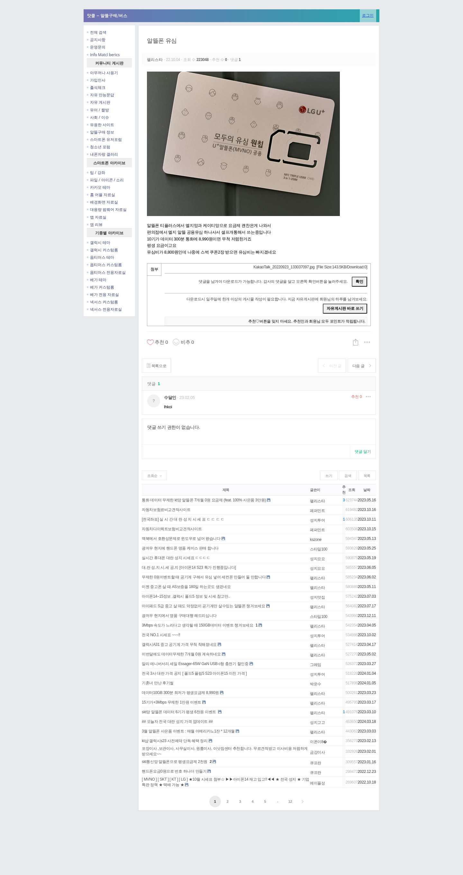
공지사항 (96, 39)
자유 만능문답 (100, 95)
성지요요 (317, 559)
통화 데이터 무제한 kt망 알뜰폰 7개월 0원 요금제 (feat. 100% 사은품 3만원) (204, 500)
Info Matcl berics (103, 54)
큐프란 (315, 763)
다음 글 (360, 365)
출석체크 (96, 87)
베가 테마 (96, 279)
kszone (316, 539)
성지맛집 (317, 597)
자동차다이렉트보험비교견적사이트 (172, 529)
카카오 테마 (98, 187)
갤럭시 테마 (98, 242)
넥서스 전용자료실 (104, 309)
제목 (225, 490)
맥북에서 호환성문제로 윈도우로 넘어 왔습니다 (181, 538)
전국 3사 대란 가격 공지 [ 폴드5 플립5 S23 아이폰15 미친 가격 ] (194, 673)
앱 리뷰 (95, 224)
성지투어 (317, 520)
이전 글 (330, 365)
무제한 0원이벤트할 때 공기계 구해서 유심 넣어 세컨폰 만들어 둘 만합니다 (204, 577)
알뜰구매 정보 (100, 132)
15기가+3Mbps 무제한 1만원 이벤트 (171, 702)
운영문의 (96, 47)
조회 (351, 490)
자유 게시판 (98, 102)
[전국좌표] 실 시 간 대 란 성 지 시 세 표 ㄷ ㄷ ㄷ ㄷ (183, 519)
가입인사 (96, 80)
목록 (367, 476)
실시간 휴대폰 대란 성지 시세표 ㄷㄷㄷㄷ (176, 558)
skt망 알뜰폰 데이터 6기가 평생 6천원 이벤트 (179, 712)
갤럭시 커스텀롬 (102, 250)
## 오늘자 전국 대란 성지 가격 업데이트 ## (177, 721)
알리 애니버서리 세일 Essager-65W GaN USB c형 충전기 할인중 (195, 664)
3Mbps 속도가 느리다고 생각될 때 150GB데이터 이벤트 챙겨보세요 (197, 625)
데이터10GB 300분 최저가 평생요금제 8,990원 (180, 692)
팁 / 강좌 (96, 172)
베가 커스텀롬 (100, 287)
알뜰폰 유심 (162, 41)
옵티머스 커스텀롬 (104, 264)
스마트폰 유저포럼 (104, 139)
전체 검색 (96, 32)
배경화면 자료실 (102, 202)
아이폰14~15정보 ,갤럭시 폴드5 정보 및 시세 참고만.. (186, 596)
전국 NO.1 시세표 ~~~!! (161, 635)
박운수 (315, 684)
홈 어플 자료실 (101, 194)
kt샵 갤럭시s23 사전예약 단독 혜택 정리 (175, 741)
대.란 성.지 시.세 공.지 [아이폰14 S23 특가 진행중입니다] (189, 567)
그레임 (315, 665)
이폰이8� (318, 742)
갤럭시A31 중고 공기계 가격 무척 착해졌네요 (179, 644)
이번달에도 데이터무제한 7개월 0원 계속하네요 (181, 654)
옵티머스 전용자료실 (106, 272)
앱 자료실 (96, 217)
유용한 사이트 (100, 124)
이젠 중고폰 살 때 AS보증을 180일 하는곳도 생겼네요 (186, 587)
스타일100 (318, 549)
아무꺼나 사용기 (102, 72)
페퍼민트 (317, 510)
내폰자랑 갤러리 (102, 154)
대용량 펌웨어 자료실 (107, 209)
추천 (356, 396)
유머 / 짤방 (98, 110)
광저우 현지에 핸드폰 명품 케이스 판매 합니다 (180, 548)
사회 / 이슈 (98, 117)
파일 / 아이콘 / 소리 (105, 180)
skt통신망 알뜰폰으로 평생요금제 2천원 (174, 761)
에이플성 (317, 783)
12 (290, 801)
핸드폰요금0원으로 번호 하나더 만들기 (174, 771)
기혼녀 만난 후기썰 (158, 683)
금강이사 (317, 752)
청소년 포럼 (98, 147)
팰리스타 (155, 59)
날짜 (366, 490)
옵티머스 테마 (100, 257)
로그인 (368, 15)
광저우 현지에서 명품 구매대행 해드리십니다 (179, 615)
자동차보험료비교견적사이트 (166, 509)
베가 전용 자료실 (103, 294)
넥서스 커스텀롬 (102, 302)
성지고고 (317, 722)
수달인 (170, 397)
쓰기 (328, 476)
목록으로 (157, 365)
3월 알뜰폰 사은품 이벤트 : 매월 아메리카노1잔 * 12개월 (188, 731)
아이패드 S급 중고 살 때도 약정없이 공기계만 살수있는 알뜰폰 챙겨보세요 (203, 606)
